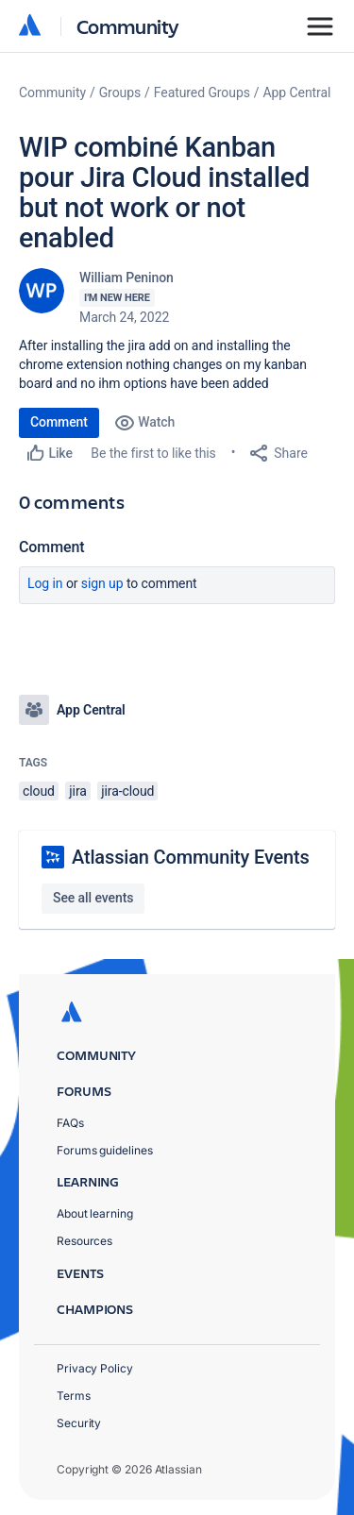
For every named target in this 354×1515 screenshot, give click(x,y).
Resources (84, 1241)
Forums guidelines (105, 1150)
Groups (120, 92)
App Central (297, 92)
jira (78, 791)
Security (79, 1423)
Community (127, 26)
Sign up (102, 583)
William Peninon (126, 277)
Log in (45, 583)
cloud (39, 791)
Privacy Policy (95, 1368)
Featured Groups (202, 92)
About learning (95, 1213)
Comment (59, 421)
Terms (74, 1396)
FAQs (70, 1123)
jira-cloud (127, 791)
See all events (93, 897)
